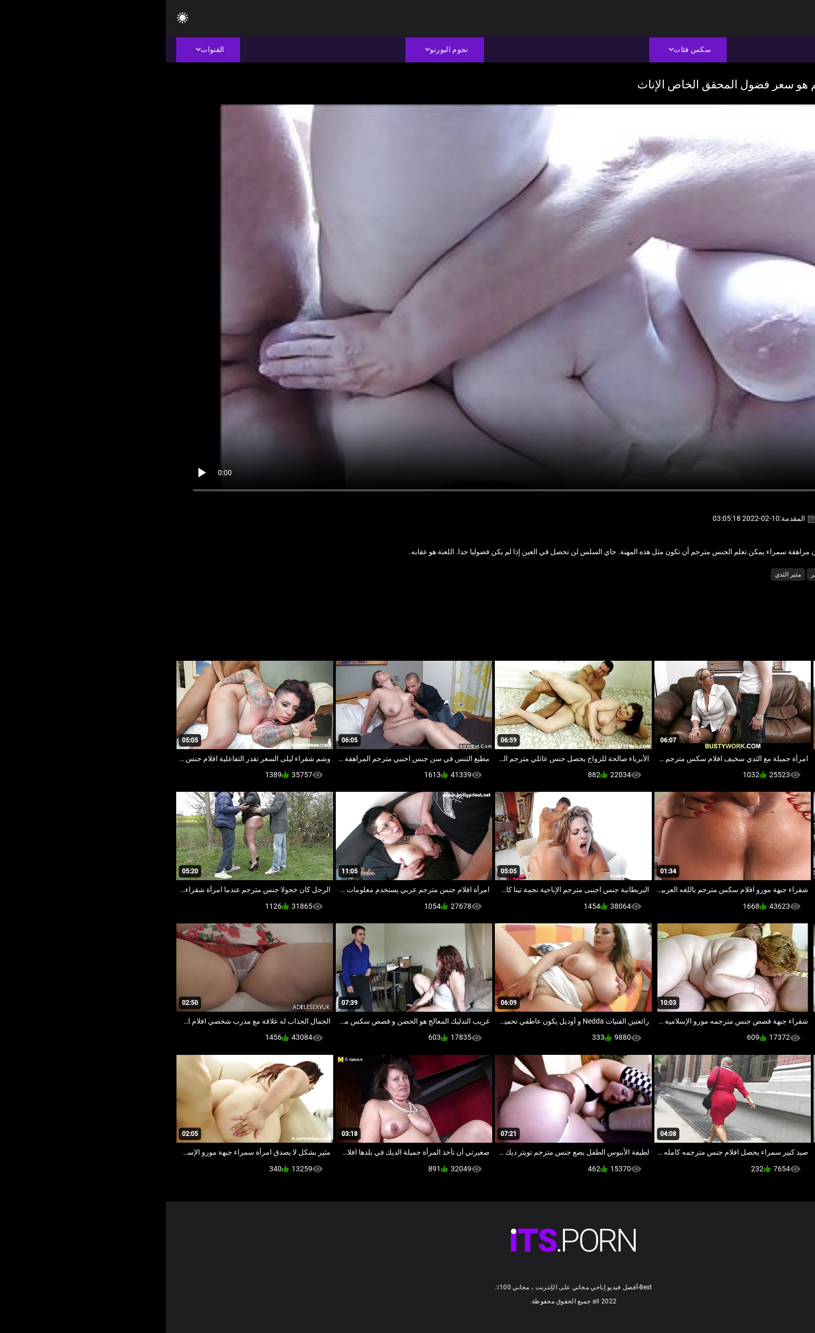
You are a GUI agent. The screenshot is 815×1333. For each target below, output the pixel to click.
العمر (712, 574)
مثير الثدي (622, 574)
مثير (650, 574)
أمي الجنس (743, 574)
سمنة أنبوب (680, 574)
